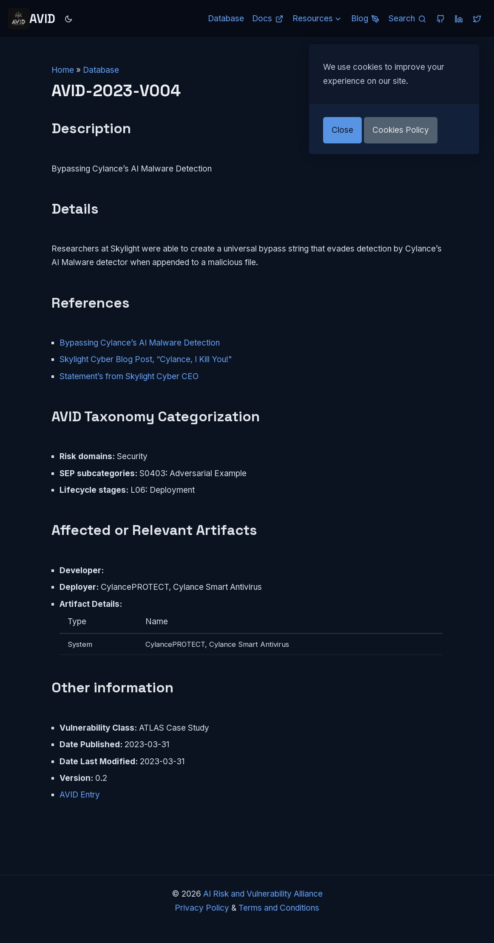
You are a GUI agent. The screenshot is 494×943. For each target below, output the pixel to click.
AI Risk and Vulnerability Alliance (263, 894)
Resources (317, 18)
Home (62, 70)
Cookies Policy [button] (400, 130)
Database (101, 70)
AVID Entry (80, 795)
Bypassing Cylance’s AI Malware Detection (140, 343)
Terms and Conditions (278, 908)
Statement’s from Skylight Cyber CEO (129, 376)
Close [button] (342, 130)
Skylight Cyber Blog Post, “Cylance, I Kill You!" (146, 359)
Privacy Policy (202, 908)
